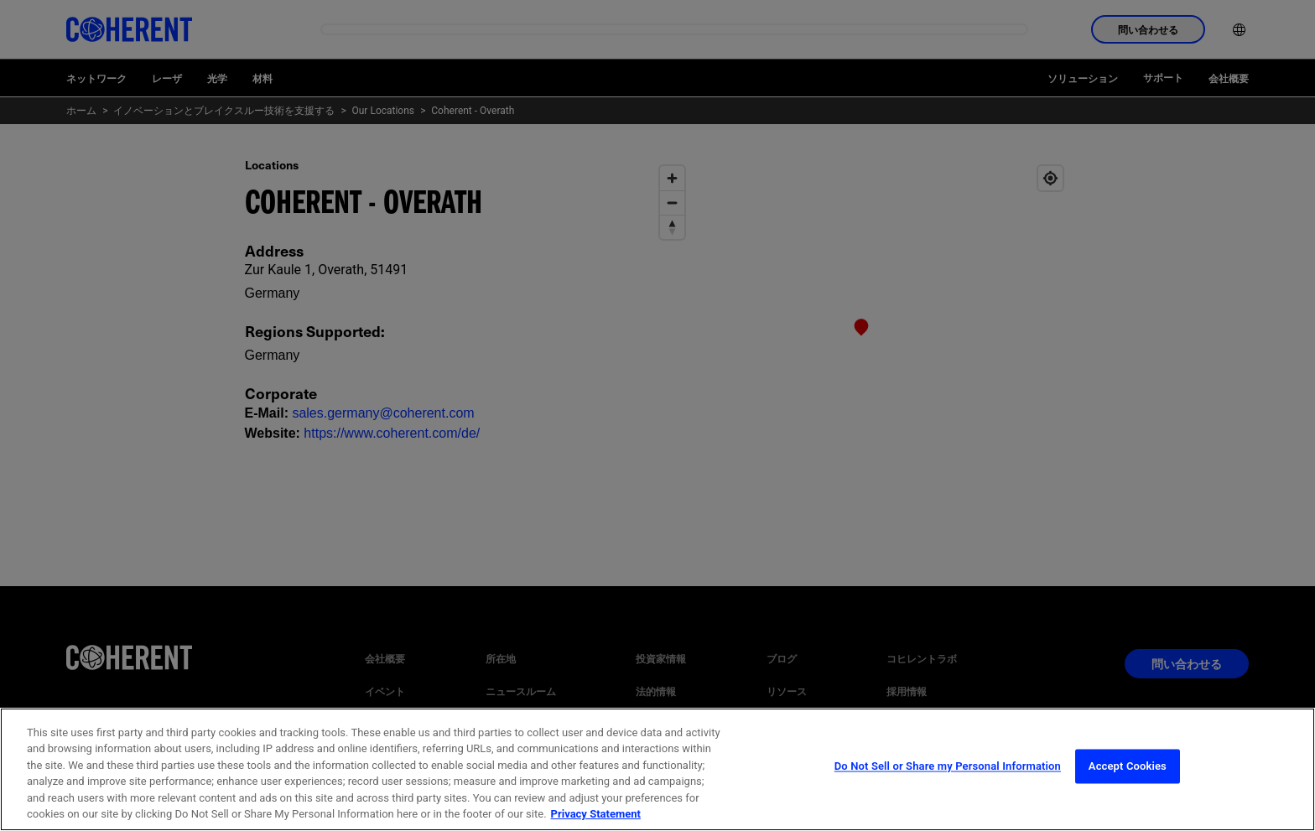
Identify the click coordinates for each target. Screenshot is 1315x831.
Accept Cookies (1128, 788)
